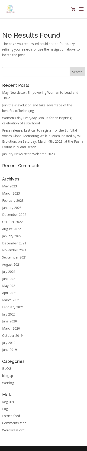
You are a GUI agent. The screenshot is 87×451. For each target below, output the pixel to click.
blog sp (7, 375)
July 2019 (9, 342)
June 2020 (9, 321)
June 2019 (9, 349)
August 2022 (11, 229)
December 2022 (14, 214)
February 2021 (13, 307)
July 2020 (9, 314)
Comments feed (14, 423)
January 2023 (12, 207)
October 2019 (12, 335)
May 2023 (9, 186)
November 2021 (14, 250)
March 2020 (11, 328)
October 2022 (12, 221)
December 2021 (14, 243)
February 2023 (13, 200)
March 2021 (11, 300)
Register (8, 402)
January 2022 (12, 236)
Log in (6, 408)
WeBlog (8, 383)
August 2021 (11, 264)
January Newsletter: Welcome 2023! (28, 154)
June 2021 (9, 279)
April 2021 (9, 293)
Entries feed (11, 416)
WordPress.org (13, 430)
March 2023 (11, 193)
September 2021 (14, 257)
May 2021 (9, 285)
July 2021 (9, 271)
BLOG (6, 368)
